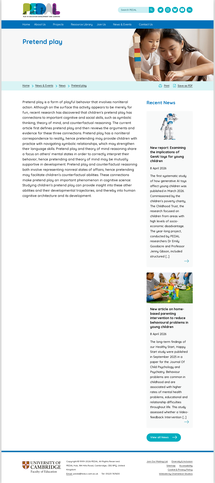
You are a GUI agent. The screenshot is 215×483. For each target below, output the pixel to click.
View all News (159, 437)
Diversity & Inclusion (182, 461)
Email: (69, 473)
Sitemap (171, 465)
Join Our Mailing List (157, 461)
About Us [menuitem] (40, 24)
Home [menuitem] (26, 24)
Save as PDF (185, 85)
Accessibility (186, 465)
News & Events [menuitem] (122, 24)
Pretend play (79, 85)
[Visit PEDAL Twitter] (161, 10)
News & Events (44, 85)
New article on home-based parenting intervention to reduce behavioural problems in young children (169, 318)
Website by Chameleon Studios (176, 473)
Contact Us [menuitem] (146, 24)
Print (166, 85)
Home (26, 85)
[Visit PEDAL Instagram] (168, 10)
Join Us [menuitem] (101, 24)
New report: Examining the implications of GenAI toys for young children (168, 154)
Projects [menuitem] (58, 24)
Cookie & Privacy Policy (180, 469)
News (62, 85)
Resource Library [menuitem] (82, 24)
